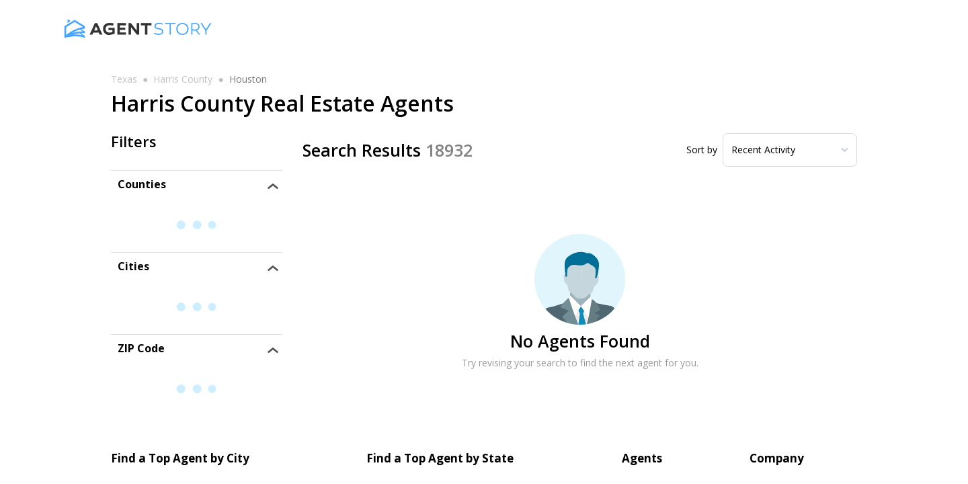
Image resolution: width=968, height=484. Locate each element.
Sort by (701, 150)
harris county (182, 79)
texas (124, 79)
